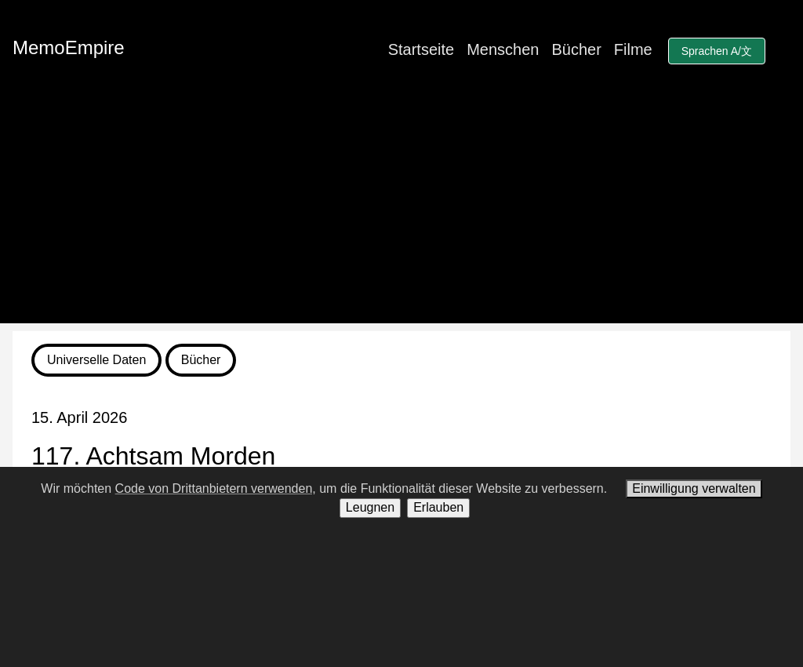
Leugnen (370, 507)
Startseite (421, 49)
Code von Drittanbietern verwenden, (215, 488)
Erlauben (438, 507)
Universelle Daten (96, 359)
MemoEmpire (69, 47)
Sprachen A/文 (716, 51)
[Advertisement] (401, 213)
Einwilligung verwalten (693, 488)
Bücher (576, 49)
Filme (633, 49)
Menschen (503, 49)
